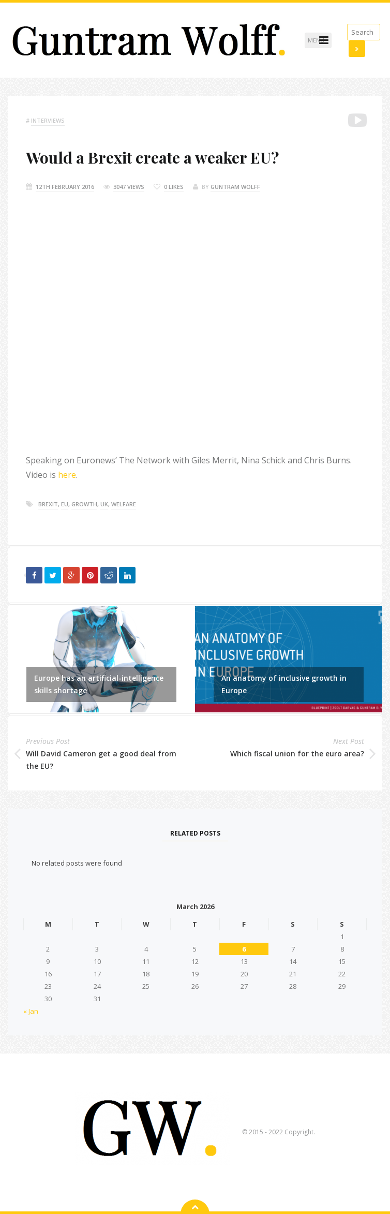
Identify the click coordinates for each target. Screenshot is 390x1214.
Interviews (48, 120)
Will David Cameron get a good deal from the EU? (101, 760)
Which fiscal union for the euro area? (297, 753)
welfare (123, 504)
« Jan (30, 1011)
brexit (48, 504)
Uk (104, 504)
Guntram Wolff (235, 187)
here (67, 474)
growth (84, 504)
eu (64, 504)
